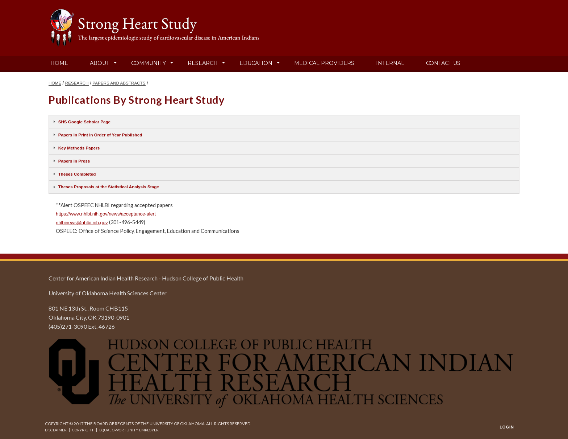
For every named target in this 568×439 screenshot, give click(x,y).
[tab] (284, 121)
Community (148, 63)
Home (59, 63)
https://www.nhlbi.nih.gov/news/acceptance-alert (106, 214)
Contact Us (443, 63)
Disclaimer (56, 430)
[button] (115, 63)
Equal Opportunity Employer (129, 430)
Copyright (83, 430)
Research (203, 63)
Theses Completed (77, 174)
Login (507, 427)
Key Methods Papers (79, 147)
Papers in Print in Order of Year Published (100, 134)
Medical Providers (324, 63)
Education (255, 63)
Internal (390, 63)
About (99, 63)
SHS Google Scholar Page (84, 121)
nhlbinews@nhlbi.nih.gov (82, 222)
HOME (55, 83)
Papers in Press (74, 161)
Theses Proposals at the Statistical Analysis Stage (108, 186)
